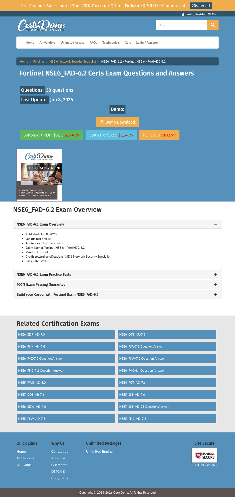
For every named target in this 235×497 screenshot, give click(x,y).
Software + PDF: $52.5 (52, 134)
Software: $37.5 (111, 134)
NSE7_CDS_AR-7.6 (31, 394)
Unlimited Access (72, 42)
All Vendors (47, 42)
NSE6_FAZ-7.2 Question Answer (40, 358)
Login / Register (194, 14)
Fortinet (38, 61)
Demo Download (117, 122)
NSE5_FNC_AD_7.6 (132, 418)
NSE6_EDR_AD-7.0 (31, 334)
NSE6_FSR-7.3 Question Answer (141, 346)
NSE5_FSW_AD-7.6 (31, 418)
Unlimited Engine (99, 451)
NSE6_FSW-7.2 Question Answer (142, 358)
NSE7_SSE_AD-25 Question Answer (144, 406)
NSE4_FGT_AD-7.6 (132, 382)
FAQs (93, 42)
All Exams (24, 464)
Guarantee (59, 464)
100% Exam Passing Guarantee (41, 285)
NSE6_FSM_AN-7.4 (31, 346)
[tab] (117, 224)
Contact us (59, 451)
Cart (212, 14)
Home (30, 42)
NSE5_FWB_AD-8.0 (32, 382)
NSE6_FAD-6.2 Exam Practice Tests (44, 275)
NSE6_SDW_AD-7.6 (32, 406)
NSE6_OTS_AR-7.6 (132, 334)
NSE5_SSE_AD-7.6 (132, 394)
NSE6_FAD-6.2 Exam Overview (40, 224)
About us (58, 458)
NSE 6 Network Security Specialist (73, 61)
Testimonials (110, 42)
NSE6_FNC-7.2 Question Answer (41, 370)
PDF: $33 (159, 134)
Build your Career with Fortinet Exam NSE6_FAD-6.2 (57, 295)
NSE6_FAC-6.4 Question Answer (141, 370)
